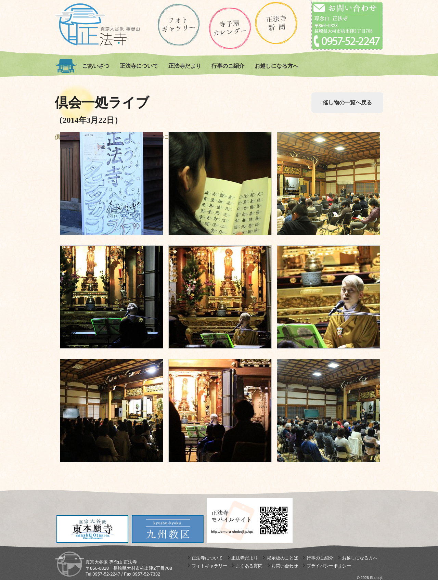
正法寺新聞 (276, 23)
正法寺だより (184, 66)
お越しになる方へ (276, 66)
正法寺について (139, 66)
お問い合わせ (284, 565)
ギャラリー (178, 24)
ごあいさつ (96, 66)
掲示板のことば (282, 557)
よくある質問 (249, 565)
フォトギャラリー (209, 565)
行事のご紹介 (227, 66)
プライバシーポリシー (329, 565)
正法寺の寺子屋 (230, 28)
